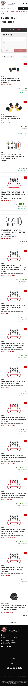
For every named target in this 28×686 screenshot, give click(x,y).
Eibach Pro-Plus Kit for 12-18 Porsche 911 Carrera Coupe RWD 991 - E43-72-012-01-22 (12, 345)
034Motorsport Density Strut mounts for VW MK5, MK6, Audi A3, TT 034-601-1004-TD (13, 607)
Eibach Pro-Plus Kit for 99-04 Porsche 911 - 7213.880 (13, 382)
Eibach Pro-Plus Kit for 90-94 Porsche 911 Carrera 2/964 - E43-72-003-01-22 (13, 531)
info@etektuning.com (8, 640)
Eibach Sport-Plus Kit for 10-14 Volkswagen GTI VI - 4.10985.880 (13, 494)
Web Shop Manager (14, 677)
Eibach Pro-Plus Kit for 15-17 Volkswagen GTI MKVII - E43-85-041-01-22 (13, 457)
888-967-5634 (6, 635)
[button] (14, 654)
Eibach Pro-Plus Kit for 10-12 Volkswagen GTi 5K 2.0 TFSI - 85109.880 (12, 569)
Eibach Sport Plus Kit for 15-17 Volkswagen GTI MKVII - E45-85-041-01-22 (13, 419)
